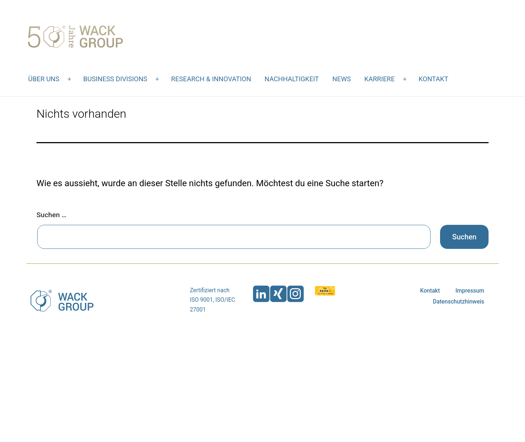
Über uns (43, 79)
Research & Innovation (211, 79)
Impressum (469, 291)
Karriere (379, 79)
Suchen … (51, 215)
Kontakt (433, 79)
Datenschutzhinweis (458, 301)
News (341, 79)
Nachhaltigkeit (292, 79)
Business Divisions (115, 79)
